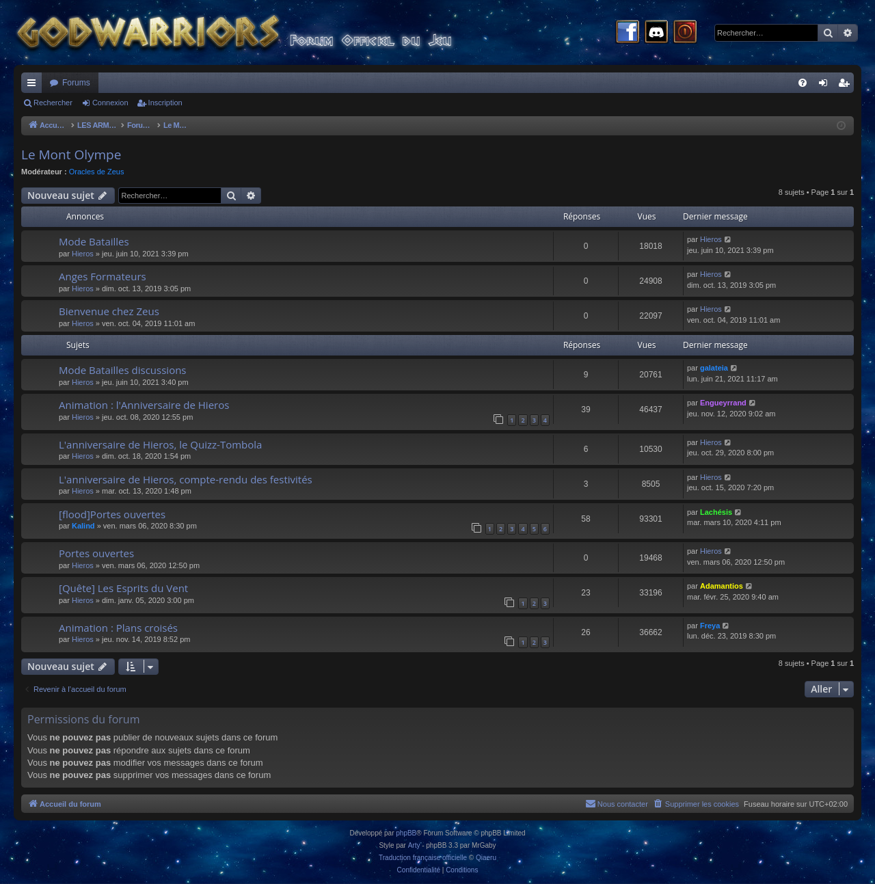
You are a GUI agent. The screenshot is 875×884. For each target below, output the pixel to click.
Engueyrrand (723, 403)
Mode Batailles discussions (123, 370)
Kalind (83, 526)
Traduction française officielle (423, 857)
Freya (710, 625)
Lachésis (716, 512)
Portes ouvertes (96, 553)
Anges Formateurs (102, 276)
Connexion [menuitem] (826, 85)
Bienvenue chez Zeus (109, 311)
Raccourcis (34, 85)
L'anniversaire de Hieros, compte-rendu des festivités (185, 479)
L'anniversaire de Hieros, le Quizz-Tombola (160, 444)
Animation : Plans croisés (118, 627)
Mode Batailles (94, 241)
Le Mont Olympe (71, 154)
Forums (76, 83)
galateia (714, 368)
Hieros (83, 254)
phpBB (406, 833)
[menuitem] (802, 82)
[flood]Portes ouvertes (112, 514)
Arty (414, 845)
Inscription (165, 102)
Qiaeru (486, 857)
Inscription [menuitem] (846, 85)
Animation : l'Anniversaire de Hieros (144, 405)
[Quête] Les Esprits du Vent (123, 588)
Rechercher (52, 102)
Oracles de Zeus (96, 172)
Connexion (110, 102)
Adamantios (721, 586)
